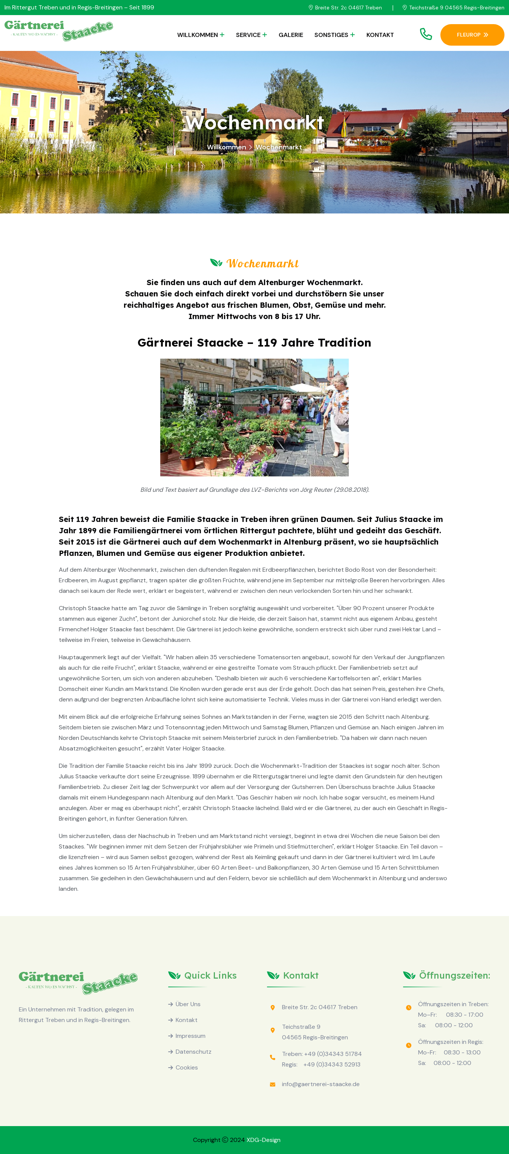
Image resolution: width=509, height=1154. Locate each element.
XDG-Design (264, 1140)
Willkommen (197, 35)
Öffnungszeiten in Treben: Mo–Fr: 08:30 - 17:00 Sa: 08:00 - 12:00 (453, 1014)
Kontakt (380, 35)
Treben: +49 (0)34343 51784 (322, 1054)
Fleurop (472, 34)
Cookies (187, 1067)
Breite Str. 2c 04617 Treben (348, 7)
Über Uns (188, 1004)
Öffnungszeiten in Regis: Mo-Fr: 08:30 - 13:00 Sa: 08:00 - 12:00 (450, 1052)
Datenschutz (194, 1052)
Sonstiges (331, 35)
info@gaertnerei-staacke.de (321, 1084)
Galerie (291, 35)
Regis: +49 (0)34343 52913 (321, 1064)
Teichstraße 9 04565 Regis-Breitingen (456, 7)
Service (248, 35)
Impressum (190, 1036)
